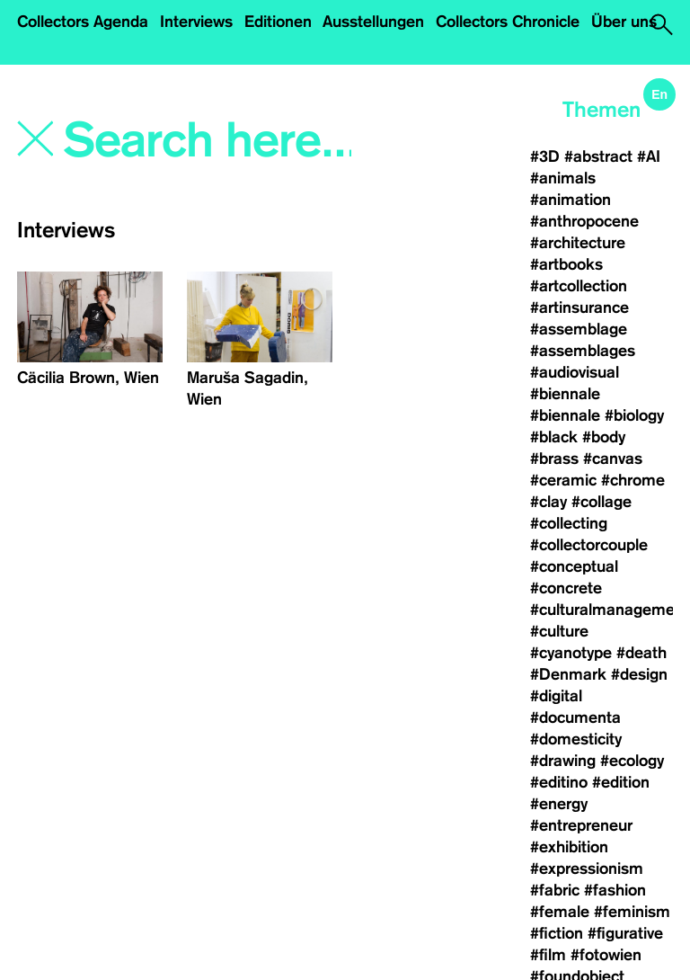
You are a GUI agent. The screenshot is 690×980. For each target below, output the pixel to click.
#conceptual (574, 566)
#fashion (615, 890)
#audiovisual (574, 372)
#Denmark (568, 674)
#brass (554, 458)
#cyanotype (571, 653)
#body (603, 437)
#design (639, 674)
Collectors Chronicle (507, 21)
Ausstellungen (373, 21)
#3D (545, 156)
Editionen (278, 21)
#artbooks (566, 264)
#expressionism (586, 868)
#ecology (632, 761)
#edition (621, 782)
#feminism (632, 912)
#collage (601, 502)
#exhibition (569, 847)
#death (641, 653)
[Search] (209, 141)
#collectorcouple (589, 545)
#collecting (568, 523)
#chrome (633, 480)
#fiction (556, 933)
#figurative (625, 933)
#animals (563, 178)
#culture (559, 631)
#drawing (563, 761)
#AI (648, 156)
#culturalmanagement (609, 609)
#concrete (566, 588)
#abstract (598, 156)
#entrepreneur (581, 825)
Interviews (196, 21)
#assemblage (578, 329)
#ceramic (563, 480)
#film (548, 955)
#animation (570, 200)
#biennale (565, 394)
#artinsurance (579, 307)
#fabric (554, 890)
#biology (634, 415)
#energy (559, 804)
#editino (559, 782)
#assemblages (582, 351)
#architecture (577, 243)
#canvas (612, 458)
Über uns (624, 21)
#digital (556, 696)
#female (559, 912)
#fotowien (606, 955)
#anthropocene (584, 221)
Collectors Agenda (82, 21)
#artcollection (578, 286)
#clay (548, 502)
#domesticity (576, 739)
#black (554, 437)
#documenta (575, 717)
